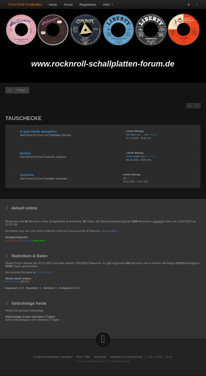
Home (53, 4)
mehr (108, 4)
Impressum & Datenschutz (126, 356)
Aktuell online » (110, 231)
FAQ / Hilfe (83, 356)
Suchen (25, 153)
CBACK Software (121, 361)
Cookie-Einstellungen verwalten (53, 356)
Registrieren (88, 4)
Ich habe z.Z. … (135, 134)
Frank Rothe (133, 156)
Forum (68, 4)
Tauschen (27, 175)
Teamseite (100, 356)
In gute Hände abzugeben (38, 131)
